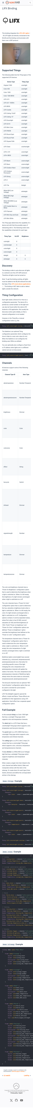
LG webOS (7, 1083)
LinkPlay (27, 1083)
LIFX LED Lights (24, 33)
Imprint (20, 1102)
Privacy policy (14, 1102)
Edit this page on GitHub (19, 1079)
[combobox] (30, 2)
